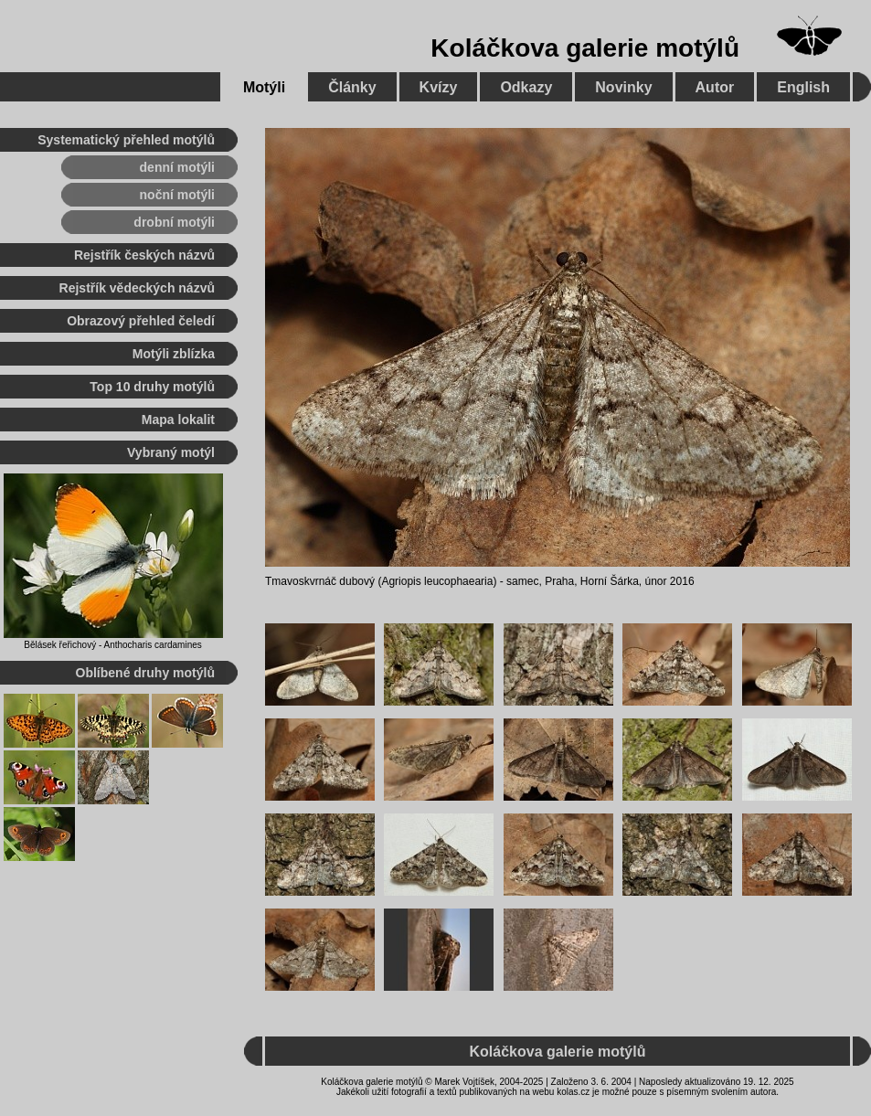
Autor (715, 87)
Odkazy (526, 87)
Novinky (623, 87)
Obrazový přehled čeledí (141, 321)
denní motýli (177, 167)
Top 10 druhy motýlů (152, 386)
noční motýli (177, 194)
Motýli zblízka (174, 353)
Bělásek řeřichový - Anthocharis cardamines (113, 645)
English (803, 87)
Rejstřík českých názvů (144, 255)
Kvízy (439, 87)
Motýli (264, 87)
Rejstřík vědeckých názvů (137, 288)
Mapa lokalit (178, 419)
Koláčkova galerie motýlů (584, 48)
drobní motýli (174, 222)
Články (352, 87)
